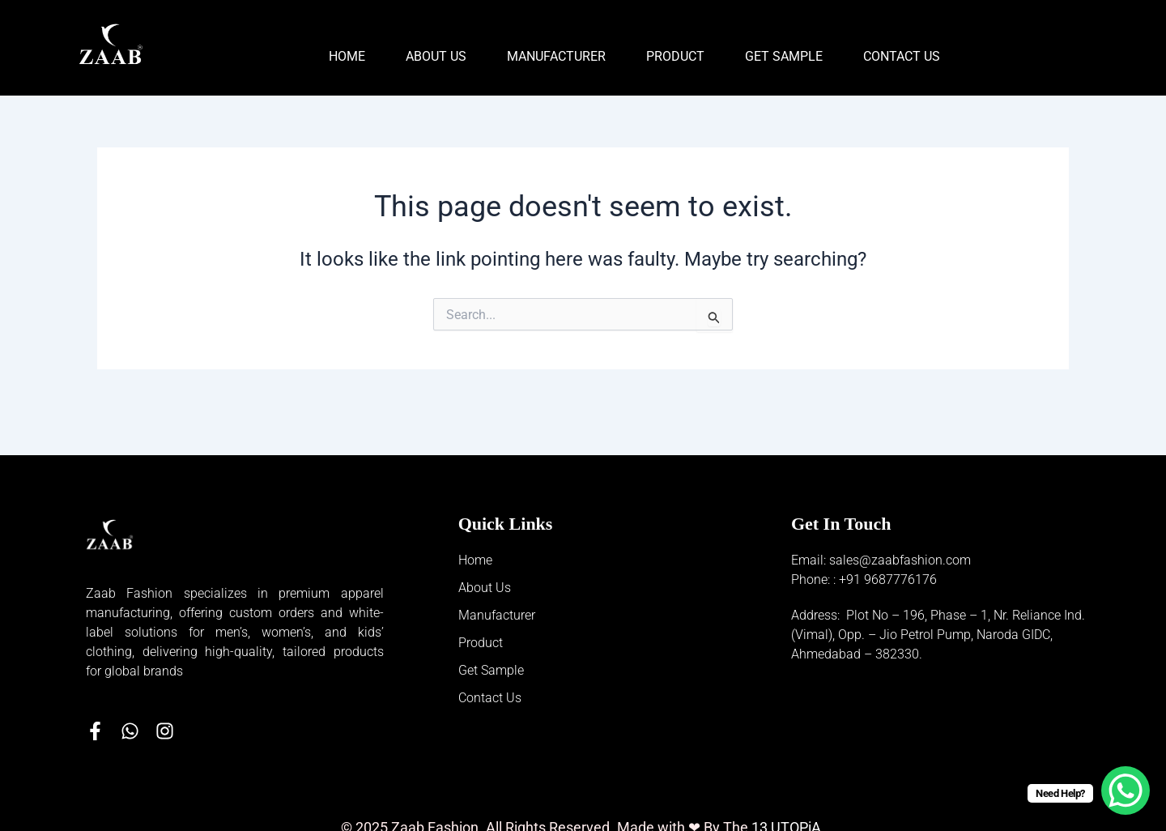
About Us (436, 56)
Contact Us (901, 56)
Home (347, 56)
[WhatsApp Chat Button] (1125, 790)
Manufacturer (556, 56)
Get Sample (784, 56)
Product (675, 56)
